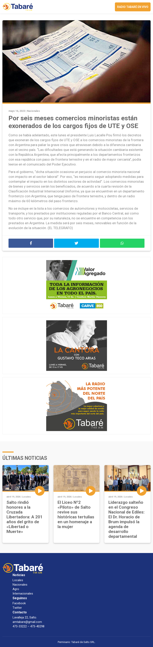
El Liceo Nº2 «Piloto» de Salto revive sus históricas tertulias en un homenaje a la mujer (76, 514)
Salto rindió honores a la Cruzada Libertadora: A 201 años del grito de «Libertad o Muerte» (24, 517)
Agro (16, 589)
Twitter (17, 608)
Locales (26, 496)
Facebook (19, 603)
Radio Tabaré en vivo (132, 7)
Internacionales (23, 593)
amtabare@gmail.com (27, 622)
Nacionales (33, 111)
